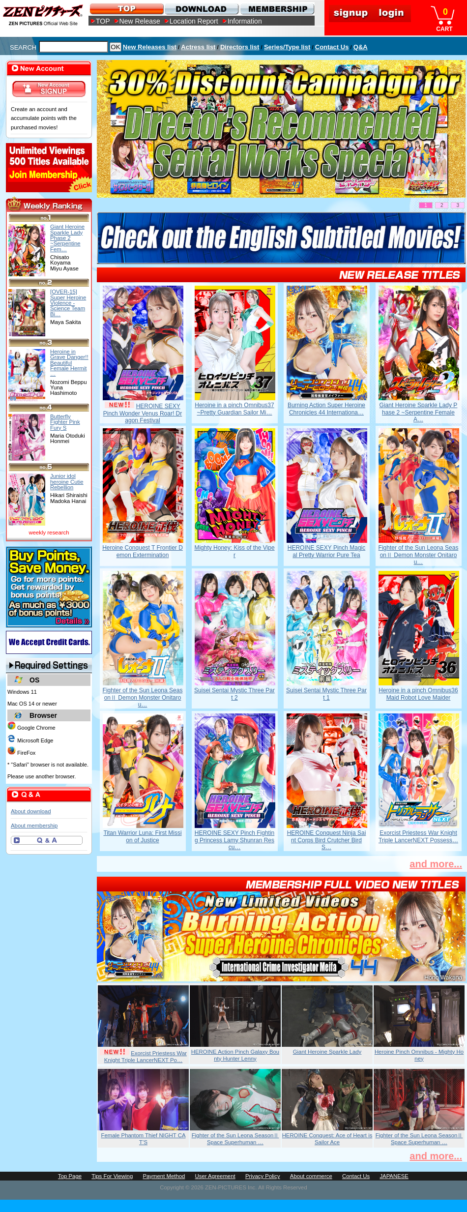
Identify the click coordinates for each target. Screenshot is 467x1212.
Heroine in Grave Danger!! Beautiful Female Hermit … (69, 363)
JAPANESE (394, 1176)
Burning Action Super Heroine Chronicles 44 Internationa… (326, 408)
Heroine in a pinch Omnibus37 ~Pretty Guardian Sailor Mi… (234, 408)
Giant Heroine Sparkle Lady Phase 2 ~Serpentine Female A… (418, 412)
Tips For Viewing (112, 1176)
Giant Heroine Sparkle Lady (327, 1052)
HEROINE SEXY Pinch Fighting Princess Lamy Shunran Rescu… (235, 840)
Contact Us (332, 47)
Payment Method (164, 1176)
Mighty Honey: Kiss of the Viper (234, 551)
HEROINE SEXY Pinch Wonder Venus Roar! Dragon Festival (142, 413)
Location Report (194, 21)
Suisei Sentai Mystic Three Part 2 (234, 694)
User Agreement (215, 1176)
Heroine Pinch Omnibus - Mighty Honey (419, 1055)
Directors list (239, 47)
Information (245, 21)
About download (31, 811)
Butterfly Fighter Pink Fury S (65, 422)
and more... (435, 863)
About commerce (311, 1176)
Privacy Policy (262, 1176)
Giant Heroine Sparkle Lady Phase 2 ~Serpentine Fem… (67, 238)
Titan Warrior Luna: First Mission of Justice (142, 836)
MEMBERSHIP (276, 8)
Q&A (360, 47)
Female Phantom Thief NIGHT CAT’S (143, 1138)
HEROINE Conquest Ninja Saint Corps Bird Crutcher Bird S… (326, 840)
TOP (103, 21)
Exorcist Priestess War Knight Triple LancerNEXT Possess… (418, 836)
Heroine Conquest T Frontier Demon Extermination (142, 551)
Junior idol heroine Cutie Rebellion (67, 481)
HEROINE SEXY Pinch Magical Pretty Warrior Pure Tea (327, 551)
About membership (34, 825)
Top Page (70, 1176)
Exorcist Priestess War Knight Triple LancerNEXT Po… (145, 1056)
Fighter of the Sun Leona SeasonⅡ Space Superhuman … (235, 1138)
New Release (139, 21)
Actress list (198, 47)
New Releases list (149, 47)
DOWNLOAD (201, 8)
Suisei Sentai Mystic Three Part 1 (326, 694)
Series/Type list (287, 47)
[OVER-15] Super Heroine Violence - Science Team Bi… (68, 303)
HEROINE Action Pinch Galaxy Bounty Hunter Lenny (235, 1055)
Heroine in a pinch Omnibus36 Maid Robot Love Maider (418, 694)
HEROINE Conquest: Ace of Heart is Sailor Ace (327, 1138)
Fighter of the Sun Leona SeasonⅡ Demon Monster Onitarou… (419, 554)
